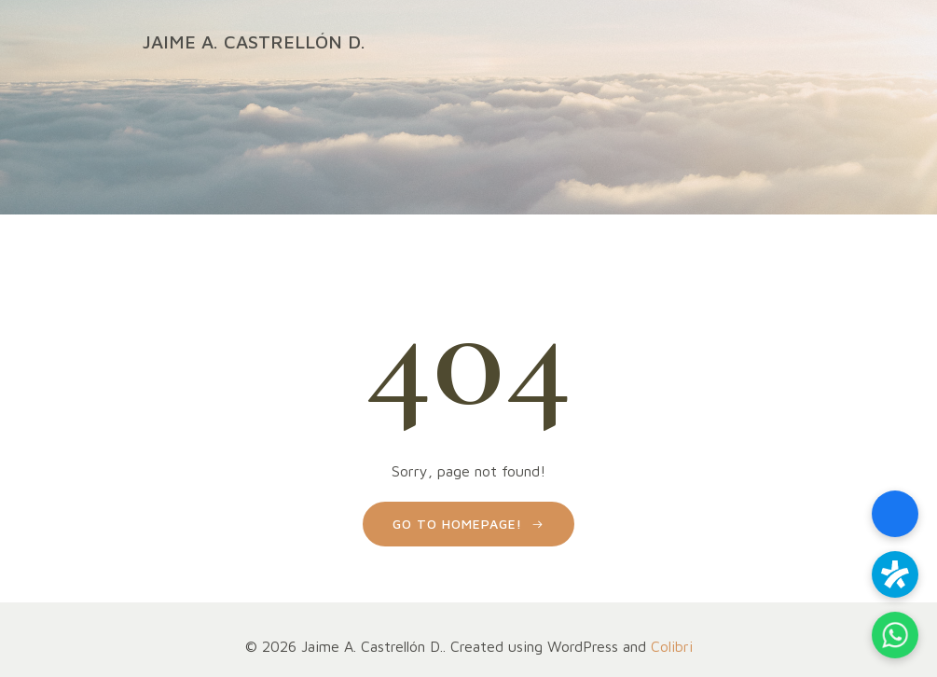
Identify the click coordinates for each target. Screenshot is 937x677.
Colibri (672, 646)
